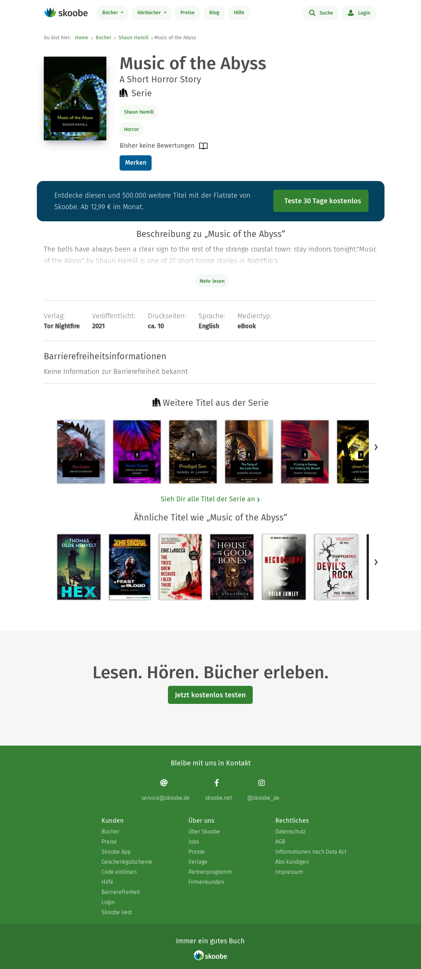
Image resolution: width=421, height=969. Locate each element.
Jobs (193, 841)
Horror (131, 129)
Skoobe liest (117, 912)
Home (81, 38)
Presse (196, 851)
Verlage (198, 862)
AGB (280, 841)
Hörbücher (149, 13)
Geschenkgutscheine (127, 862)
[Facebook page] (218, 790)
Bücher (111, 13)
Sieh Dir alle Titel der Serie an (211, 499)
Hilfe (239, 13)
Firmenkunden (206, 882)
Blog (214, 13)
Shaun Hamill (133, 38)
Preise (187, 13)
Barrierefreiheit (121, 892)
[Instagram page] (263, 790)
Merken (135, 162)
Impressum (289, 872)
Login (359, 12)
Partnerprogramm (210, 872)
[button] (376, 446)
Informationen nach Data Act (310, 851)
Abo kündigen (292, 862)
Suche (321, 12)
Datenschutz (290, 831)
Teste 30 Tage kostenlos (322, 201)
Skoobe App (116, 851)
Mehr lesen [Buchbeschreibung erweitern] (212, 281)
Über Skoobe (204, 831)
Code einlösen (119, 872)
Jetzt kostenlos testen (210, 695)
